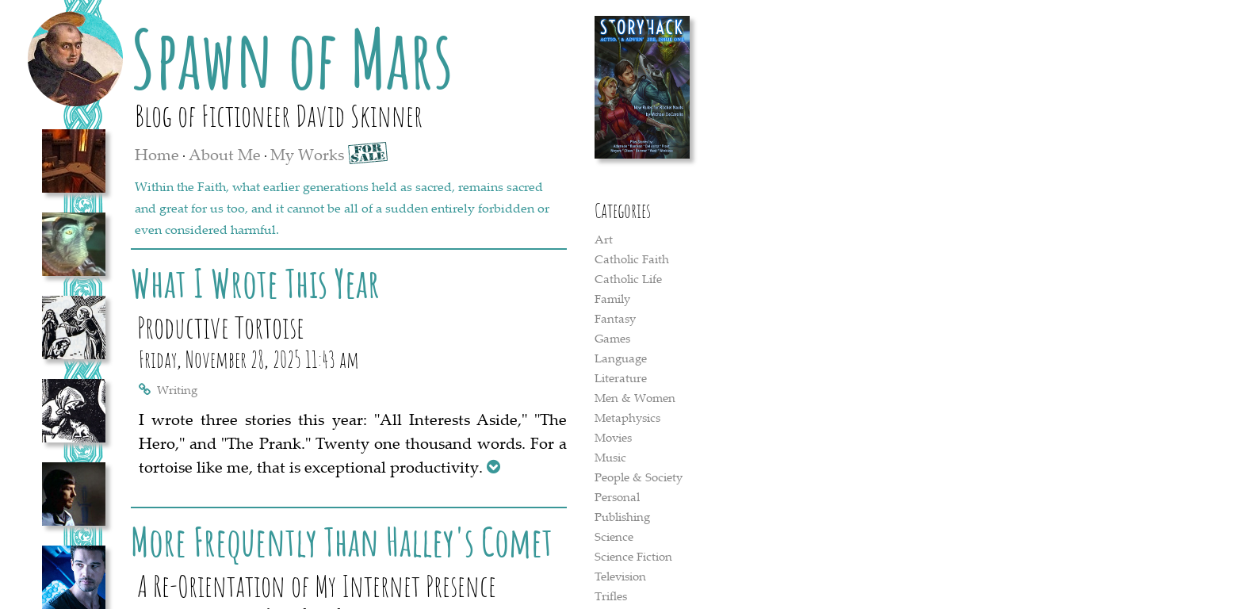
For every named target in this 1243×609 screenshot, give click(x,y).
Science (614, 536)
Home (157, 154)
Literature (621, 377)
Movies (613, 437)
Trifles (611, 595)
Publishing (622, 516)
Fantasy (615, 318)
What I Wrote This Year (255, 283)
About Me (225, 154)
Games (612, 338)
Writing (177, 389)
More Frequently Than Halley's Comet (342, 541)
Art (604, 239)
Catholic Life (628, 278)
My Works (307, 154)
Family (612, 298)
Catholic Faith (632, 258)
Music (610, 457)
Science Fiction (633, 556)
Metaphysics (627, 417)
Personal (617, 496)
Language (621, 358)
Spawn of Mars (292, 58)
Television (620, 576)
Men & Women (635, 397)
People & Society (639, 477)
